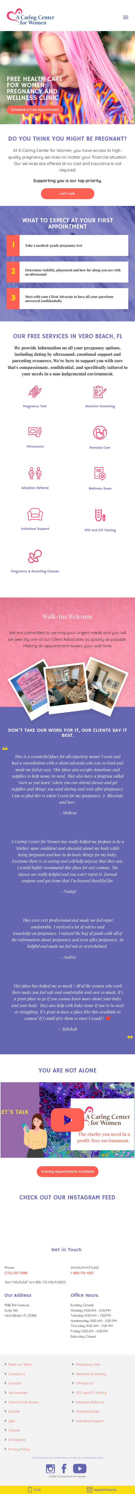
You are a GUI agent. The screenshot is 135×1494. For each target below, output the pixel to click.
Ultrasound (84, 1383)
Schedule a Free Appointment (35, 109)
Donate (14, 1411)
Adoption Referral (89, 1402)
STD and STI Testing (91, 1393)
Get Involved (17, 1393)
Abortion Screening (91, 1374)
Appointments (101, 1489)
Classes (14, 1430)
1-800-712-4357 (82, 1273)
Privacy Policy (19, 1449)
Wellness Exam (88, 1411)
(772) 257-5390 (15, 1273)
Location (14, 1383)
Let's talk (67, 193)
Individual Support (90, 1421)
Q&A (11, 1421)
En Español (16, 1439)
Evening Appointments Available (67, 1171)
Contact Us (16, 1374)
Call (33, 1489)
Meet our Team (20, 1364)
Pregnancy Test (88, 1364)
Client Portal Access (23, 1402)
